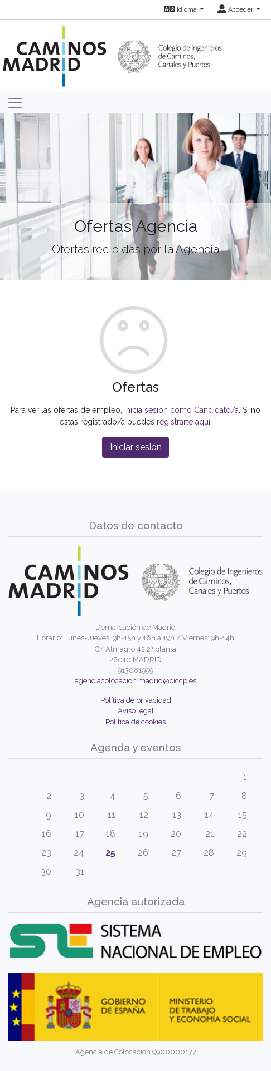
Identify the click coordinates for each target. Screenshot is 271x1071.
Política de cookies (135, 722)
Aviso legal (136, 711)
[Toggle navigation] (15, 102)
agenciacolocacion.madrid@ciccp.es (135, 681)
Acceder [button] (236, 9)
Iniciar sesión (136, 447)
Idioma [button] (181, 9)
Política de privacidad (135, 700)
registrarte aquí (183, 421)
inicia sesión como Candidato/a (181, 410)
